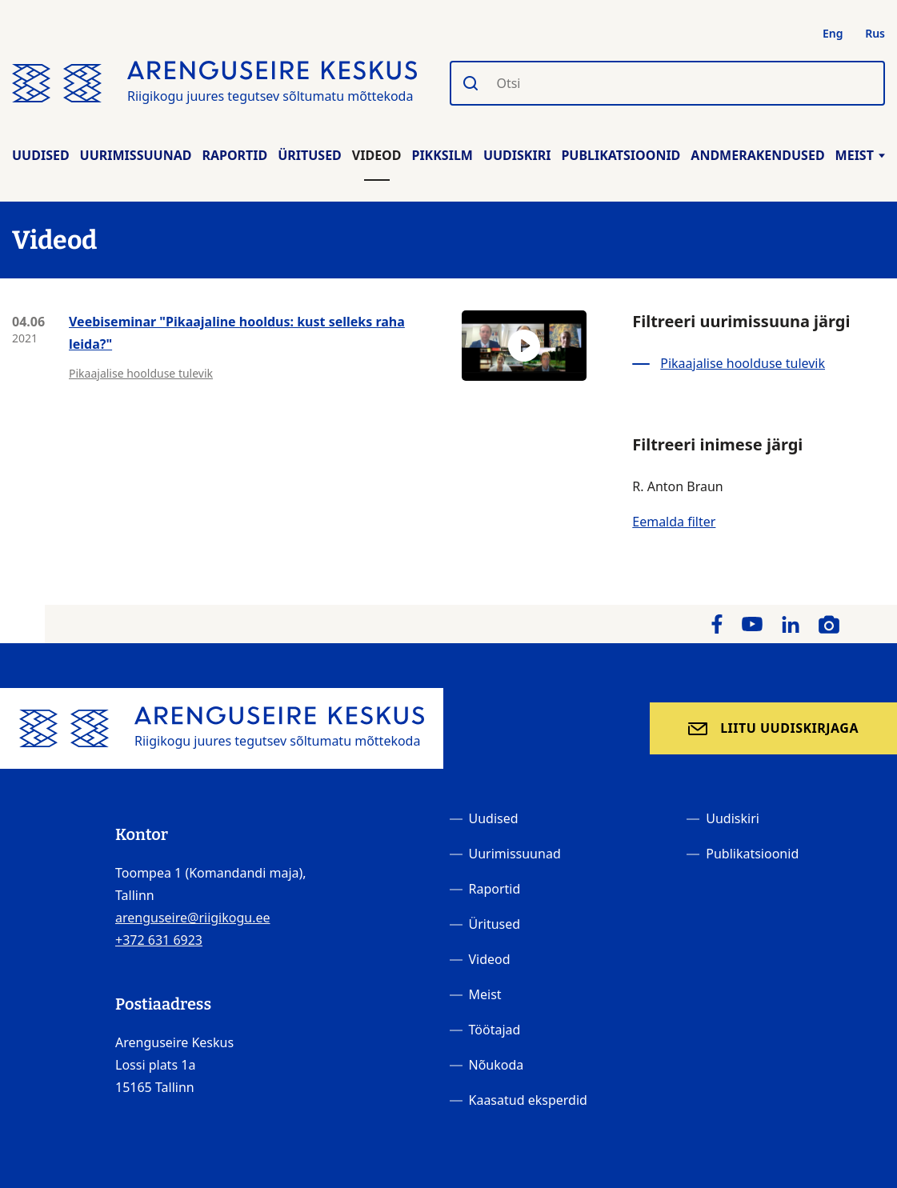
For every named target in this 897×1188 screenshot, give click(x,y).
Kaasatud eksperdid (528, 1100)
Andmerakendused (757, 155)
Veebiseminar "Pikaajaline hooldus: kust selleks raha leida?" (237, 333)
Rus (875, 33)
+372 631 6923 (158, 940)
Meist (860, 155)
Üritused (310, 155)
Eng (833, 33)
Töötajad (495, 1029)
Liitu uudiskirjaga (789, 728)
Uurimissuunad (136, 155)
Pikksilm (441, 155)
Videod (377, 155)
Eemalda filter (673, 521)
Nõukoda (496, 1065)
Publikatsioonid (620, 155)
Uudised (41, 155)
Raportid (234, 155)
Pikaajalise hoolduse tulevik (141, 373)
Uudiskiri (517, 155)
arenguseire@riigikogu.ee (192, 917)
